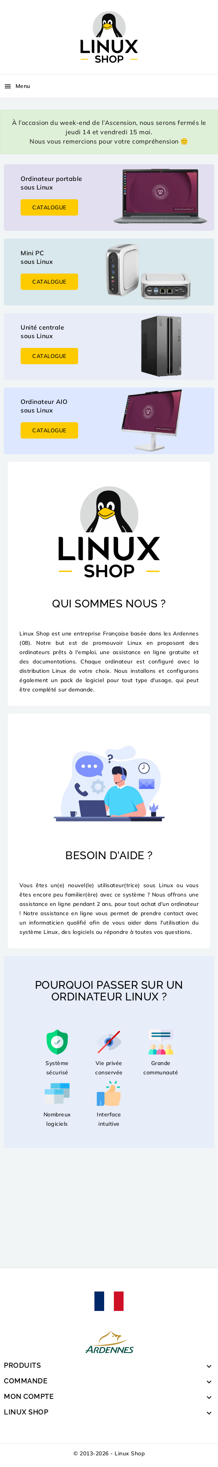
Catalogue (49, 207)
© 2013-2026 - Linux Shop (109, 1453)
